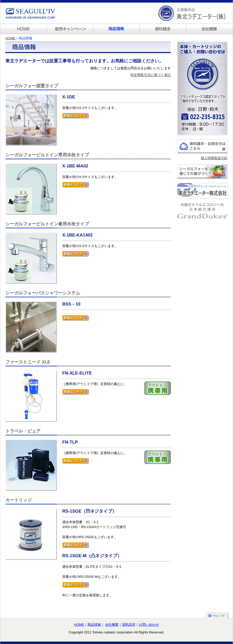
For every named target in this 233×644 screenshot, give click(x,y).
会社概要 (112, 624)
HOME (10, 38)
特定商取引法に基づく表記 (150, 75)
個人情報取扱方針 (214, 158)
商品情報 (94, 624)
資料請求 (128, 624)
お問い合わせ (149, 624)
